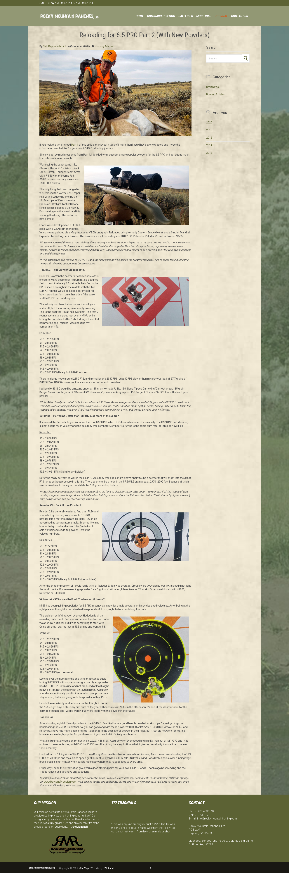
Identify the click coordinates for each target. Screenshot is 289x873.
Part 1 (74, 144)
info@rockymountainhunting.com (217, 818)
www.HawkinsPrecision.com (60, 781)
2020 (209, 122)
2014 (209, 145)
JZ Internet (108, 868)
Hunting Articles (104, 46)
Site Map (84, 868)
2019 (209, 130)
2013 (209, 152)
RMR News (212, 86)
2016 (209, 137)
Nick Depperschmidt (54, 46)
